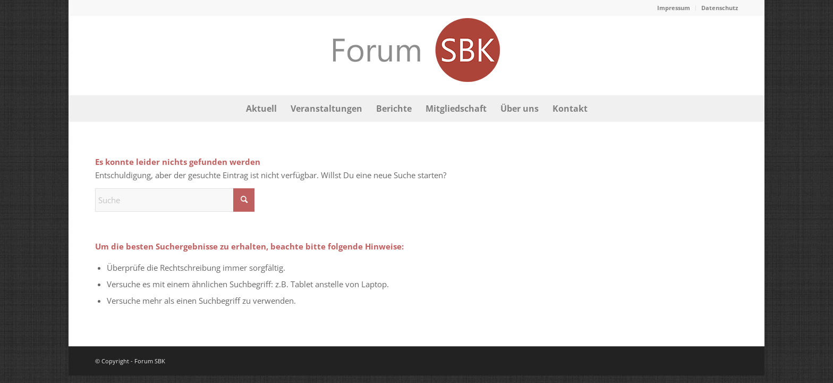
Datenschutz (719, 8)
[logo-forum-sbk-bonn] (416, 55)
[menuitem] (674, 8)
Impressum (673, 8)
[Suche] (174, 200)
